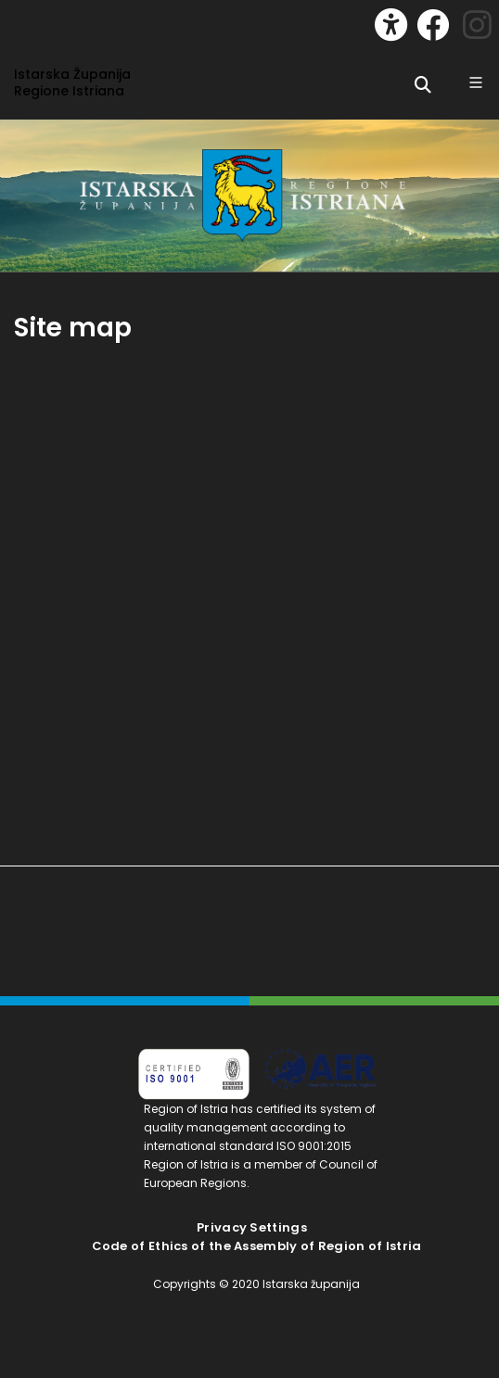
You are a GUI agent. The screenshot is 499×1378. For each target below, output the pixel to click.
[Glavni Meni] (476, 82)
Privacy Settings (252, 1227)
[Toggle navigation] (33, 20)
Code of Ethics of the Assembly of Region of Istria (257, 1246)
